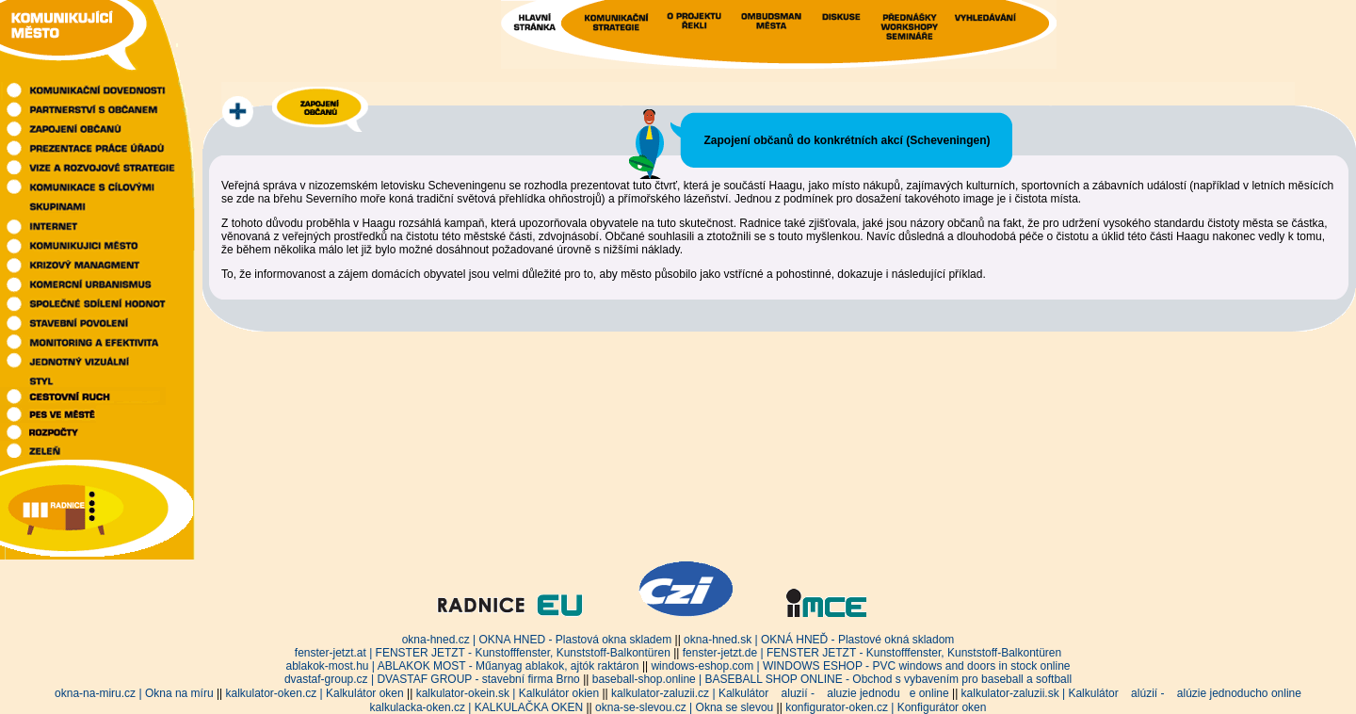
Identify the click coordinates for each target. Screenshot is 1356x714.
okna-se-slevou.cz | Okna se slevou (684, 707)
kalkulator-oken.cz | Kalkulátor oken (315, 693)
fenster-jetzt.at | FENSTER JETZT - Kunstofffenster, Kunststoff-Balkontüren (482, 652)
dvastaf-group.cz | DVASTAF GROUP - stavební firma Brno (432, 679)
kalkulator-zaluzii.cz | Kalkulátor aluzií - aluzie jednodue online (780, 693)
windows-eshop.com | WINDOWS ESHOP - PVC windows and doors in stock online (860, 666)
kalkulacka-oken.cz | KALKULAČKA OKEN (477, 707)
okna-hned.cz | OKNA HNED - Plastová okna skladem (537, 639)
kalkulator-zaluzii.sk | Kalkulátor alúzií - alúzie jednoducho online (1131, 693)
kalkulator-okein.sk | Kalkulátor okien (508, 693)
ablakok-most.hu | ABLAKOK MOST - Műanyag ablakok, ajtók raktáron (461, 666)
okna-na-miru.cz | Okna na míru (134, 693)
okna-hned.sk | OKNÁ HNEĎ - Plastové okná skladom (819, 639)
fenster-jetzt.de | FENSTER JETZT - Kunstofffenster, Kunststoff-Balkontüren (872, 652)
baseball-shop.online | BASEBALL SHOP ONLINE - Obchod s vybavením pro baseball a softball (832, 679)
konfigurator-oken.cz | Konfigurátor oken (885, 707)
